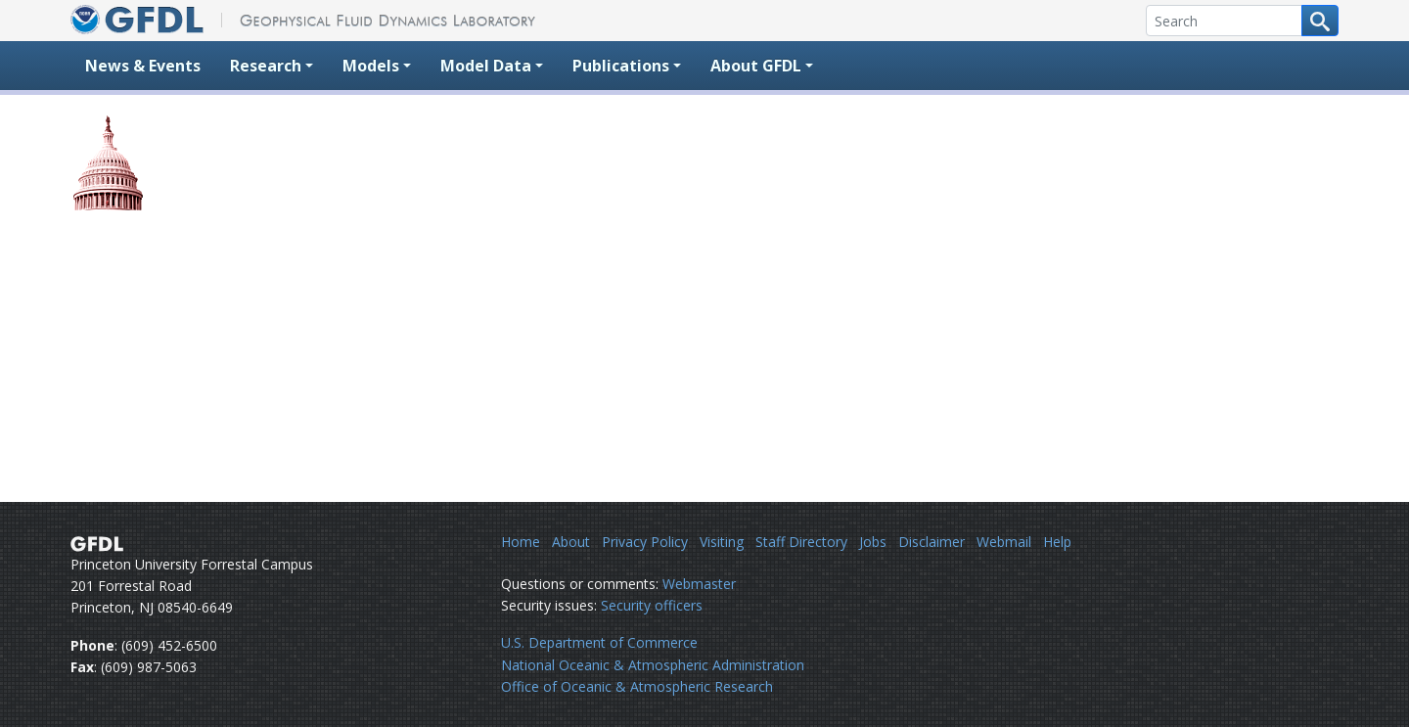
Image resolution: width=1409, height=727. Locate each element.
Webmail (1004, 541)
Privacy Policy (645, 541)
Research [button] (265, 65)
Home (520, 541)
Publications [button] (620, 65)
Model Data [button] (485, 65)
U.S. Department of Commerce (599, 642)
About (571, 541)
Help (1057, 541)
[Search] (1224, 20)
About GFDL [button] (755, 65)
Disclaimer (931, 541)
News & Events (143, 65)
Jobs (872, 541)
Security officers (652, 605)
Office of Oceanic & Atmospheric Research (637, 686)
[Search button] (1320, 20)
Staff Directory (801, 541)
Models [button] (370, 65)
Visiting (722, 541)
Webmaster (699, 583)
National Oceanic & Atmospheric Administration (652, 665)
